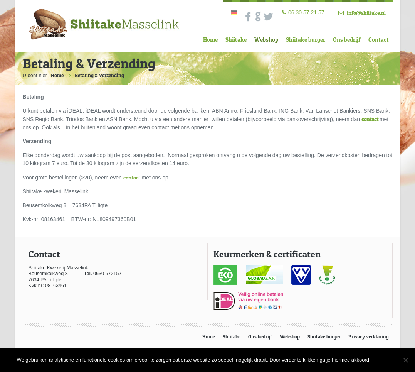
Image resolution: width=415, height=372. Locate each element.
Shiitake (236, 39)
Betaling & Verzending (99, 75)
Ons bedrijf (347, 39)
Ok (386, 360)
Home (210, 39)
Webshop (266, 39)
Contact (378, 39)
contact (131, 177)
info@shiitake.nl (366, 12)
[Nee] (405, 360)
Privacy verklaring (368, 337)
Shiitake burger (305, 39)
